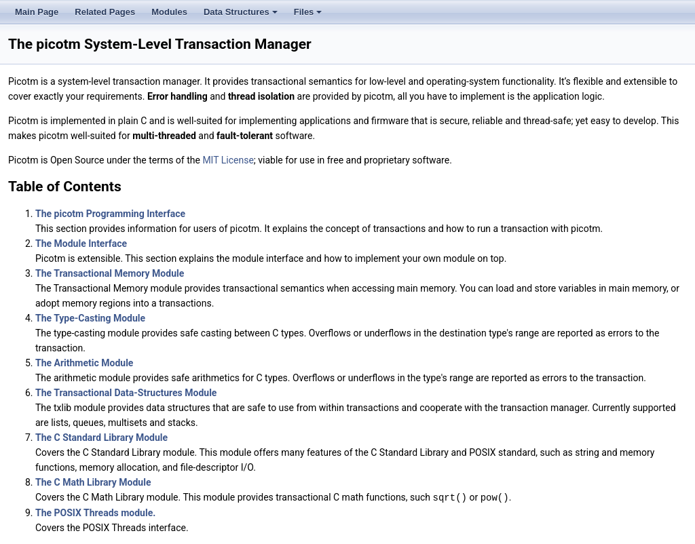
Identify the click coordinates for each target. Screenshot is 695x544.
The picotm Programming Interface (110, 213)
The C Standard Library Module (101, 437)
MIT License (227, 160)
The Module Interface (81, 243)
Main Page (36, 12)
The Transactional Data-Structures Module (126, 392)
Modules (169, 12)
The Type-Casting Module (90, 318)
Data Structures (242, 15)
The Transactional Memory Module (109, 273)
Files (309, 15)
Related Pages (105, 12)
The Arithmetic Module (84, 362)
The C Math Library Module (93, 482)
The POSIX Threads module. (95, 512)
